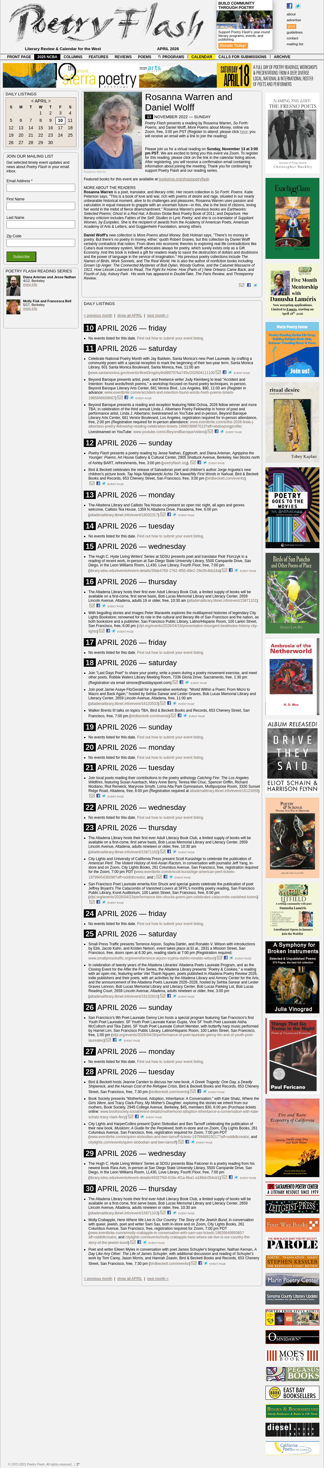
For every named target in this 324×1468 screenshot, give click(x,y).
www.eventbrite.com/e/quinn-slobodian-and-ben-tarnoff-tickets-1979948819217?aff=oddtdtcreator (169, 1137)
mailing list (295, 44)
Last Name (15, 217)
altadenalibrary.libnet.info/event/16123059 (224, 791)
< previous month (98, 315)
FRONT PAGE (19, 57)
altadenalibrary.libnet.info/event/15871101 (222, 600)
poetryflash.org (175, 463)
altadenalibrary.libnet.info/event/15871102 (124, 852)
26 (11, 142)
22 (40, 135)
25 (70, 135)
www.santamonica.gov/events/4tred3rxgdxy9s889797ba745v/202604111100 (152, 373)
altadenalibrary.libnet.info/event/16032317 (124, 515)
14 (30, 127)
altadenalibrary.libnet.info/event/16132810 (124, 996)
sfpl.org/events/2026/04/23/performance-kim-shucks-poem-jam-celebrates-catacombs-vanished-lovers (173, 897)
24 (60, 135)
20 (20, 135)
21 (30, 135)
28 (30, 142)
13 (20, 127)
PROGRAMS (171, 57)
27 (20, 142)
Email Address (19, 181)
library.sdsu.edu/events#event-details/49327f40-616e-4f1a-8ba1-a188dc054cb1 (155, 1178)
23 (50, 135)
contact (292, 38)
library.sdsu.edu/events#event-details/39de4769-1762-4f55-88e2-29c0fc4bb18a (155, 571)
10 (60, 120)
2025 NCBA (48, 57)
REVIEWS (123, 57)
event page (242, 373)
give (291, 26)
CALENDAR (202, 57)
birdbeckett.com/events (226, 478)
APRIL (41, 101)
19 (11, 135)
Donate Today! (233, 45)
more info (30, 284)
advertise (294, 20)
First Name (15, 199)
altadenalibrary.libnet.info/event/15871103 (124, 1213)
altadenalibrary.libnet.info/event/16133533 (124, 704)
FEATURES (98, 57)
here (243, 132)
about (291, 14)
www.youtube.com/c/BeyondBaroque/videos (169, 432)
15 (40, 127)
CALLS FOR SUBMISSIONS (242, 57)
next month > (158, 315)
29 (40, 142)
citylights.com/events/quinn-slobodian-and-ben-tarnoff (132, 1142)
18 (70, 127)
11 (70, 120)
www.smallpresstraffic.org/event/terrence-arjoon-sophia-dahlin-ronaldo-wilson (151, 958)
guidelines (295, 32)
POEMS (144, 57)
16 (50, 127)
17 (60, 127)
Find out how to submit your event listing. (170, 338)
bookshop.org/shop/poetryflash (184, 179)
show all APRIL (129, 315)
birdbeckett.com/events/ (169, 1263)
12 (11, 127)
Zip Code (14, 236)
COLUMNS (73, 57)
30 (50, 142)
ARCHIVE (282, 57)
